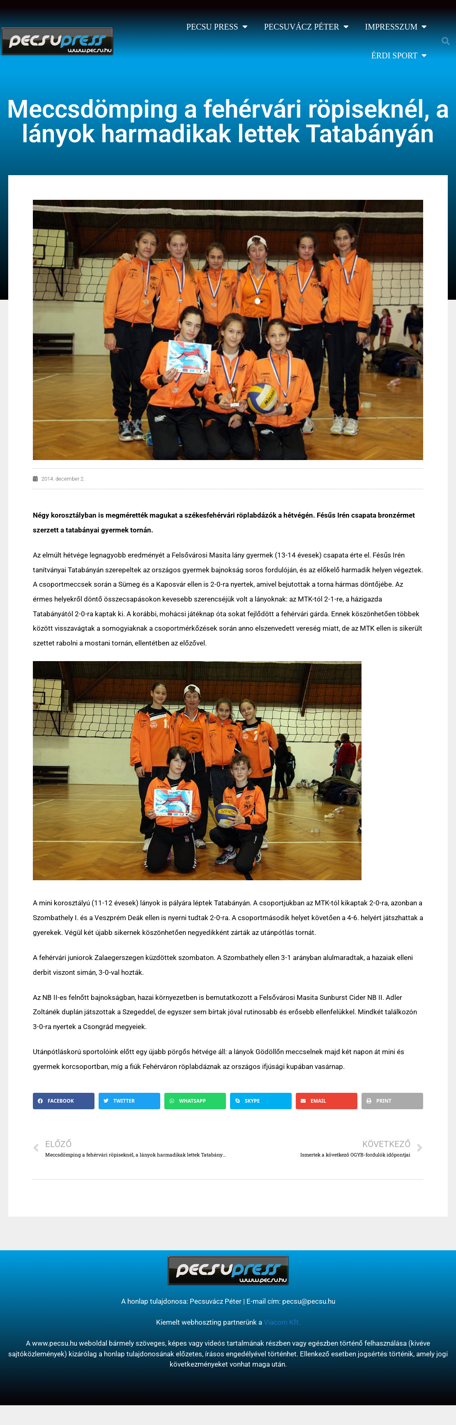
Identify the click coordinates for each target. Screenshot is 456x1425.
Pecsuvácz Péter (306, 27)
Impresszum (396, 27)
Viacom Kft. (282, 1322)
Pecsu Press (217, 27)
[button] (446, 41)
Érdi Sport (399, 55)
